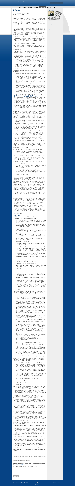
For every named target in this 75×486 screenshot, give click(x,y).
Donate (54, 7)
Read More (60, 21)
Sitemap (59, 482)
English (18, 15)
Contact (49, 7)
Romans (49, 27)
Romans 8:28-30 (16, 12)
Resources (42, 7)
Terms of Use (55, 482)
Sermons (30, 7)
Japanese (50, 29)
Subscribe (16, 476)
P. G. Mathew (15, 13)
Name (14, 468)
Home (20, 7)
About (24, 7)
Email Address (15, 472)
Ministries (36, 7)
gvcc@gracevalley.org (19, 464)
